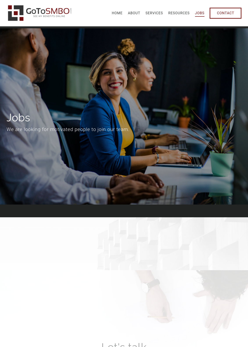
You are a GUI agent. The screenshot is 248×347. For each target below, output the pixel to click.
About (134, 13)
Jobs (199, 13)
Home (117, 13)
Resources (179, 13)
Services (154, 13)
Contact (225, 13)
